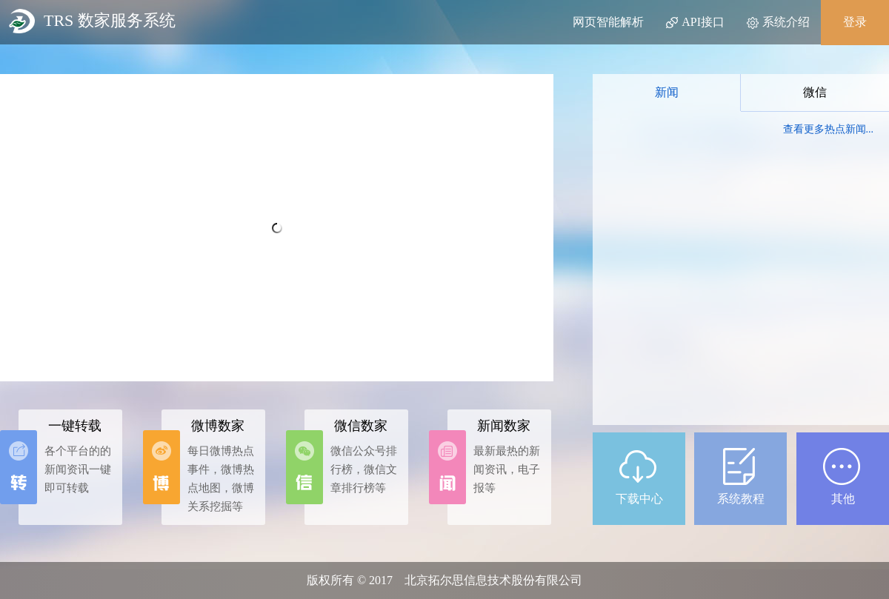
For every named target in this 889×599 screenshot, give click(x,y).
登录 (855, 22)
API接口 (695, 22)
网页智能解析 (608, 22)
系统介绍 (778, 22)
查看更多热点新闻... (828, 129)
